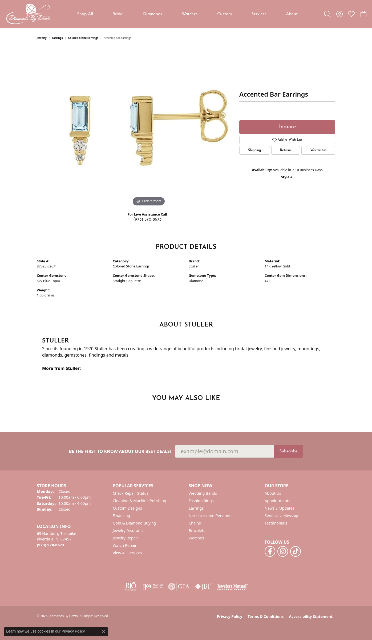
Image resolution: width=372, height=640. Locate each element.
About (292, 14)
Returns (285, 150)
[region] (149, 128)
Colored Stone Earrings (83, 38)
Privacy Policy (229, 616)
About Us (273, 493)
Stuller (194, 266)
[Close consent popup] (103, 631)
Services (258, 14)
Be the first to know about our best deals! (120, 451)
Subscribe (288, 451)
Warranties (318, 150)
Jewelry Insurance (128, 530)
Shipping (254, 150)
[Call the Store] (50, 544)
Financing (121, 515)
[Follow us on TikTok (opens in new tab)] (295, 551)
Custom (224, 14)
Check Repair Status (130, 493)
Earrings (57, 38)
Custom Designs (127, 508)
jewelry (42, 38)
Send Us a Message (282, 515)
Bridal (118, 14)
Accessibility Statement (311, 616)
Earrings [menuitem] (196, 508)
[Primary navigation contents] (187, 14)
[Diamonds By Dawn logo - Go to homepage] (28, 14)
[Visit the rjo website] (131, 586)
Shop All (85, 14)
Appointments (277, 500)
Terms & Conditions (266, 616)
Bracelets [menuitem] (197, 530)
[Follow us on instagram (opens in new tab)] (282, 551)
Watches (190, 14)
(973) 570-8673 (147, 219)
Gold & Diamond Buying (134, 523)
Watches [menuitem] (196, 537)
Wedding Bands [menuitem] (203, 493)
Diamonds (152, 14)
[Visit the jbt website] (203, 586)
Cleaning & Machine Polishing (139, 500)
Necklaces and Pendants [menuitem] (210, 515)
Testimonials (276, 523)
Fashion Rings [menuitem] (201, 500)
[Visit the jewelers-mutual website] (232, 586)
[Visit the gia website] (178, 586)
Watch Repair (125, 545)
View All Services (127, 552)
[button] (327, 14)
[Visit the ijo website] (153, 586)
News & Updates (279, 508)
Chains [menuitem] (195, 523)
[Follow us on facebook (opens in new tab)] (270, 551)
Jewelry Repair (125, 537)
